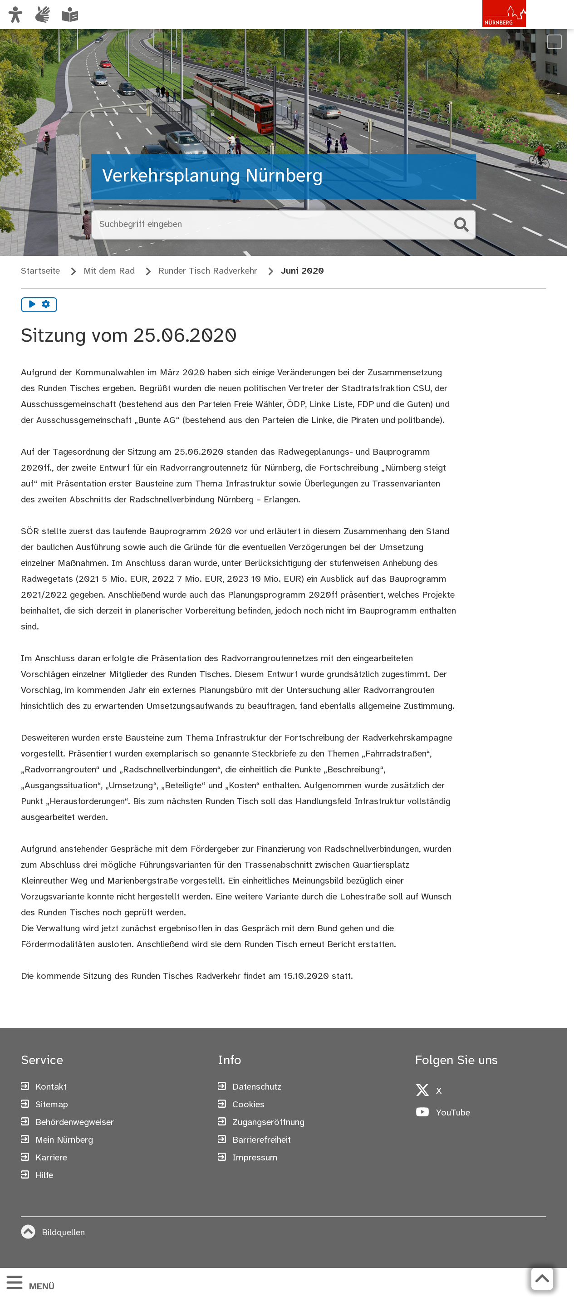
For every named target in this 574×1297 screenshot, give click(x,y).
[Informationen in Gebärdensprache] (42, 14)
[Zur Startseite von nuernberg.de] (487, 24)
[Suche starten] (461, 224)
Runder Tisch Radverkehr (207, 271)
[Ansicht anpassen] (15, 14)
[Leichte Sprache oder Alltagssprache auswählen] (70, 14)
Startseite (40, 271)
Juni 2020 (302, 271)
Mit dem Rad (109, 271)
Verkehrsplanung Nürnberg (212, 176)
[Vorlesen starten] (32, 305)
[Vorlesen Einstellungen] (46, 305)
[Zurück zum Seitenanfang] (542, 1279)
